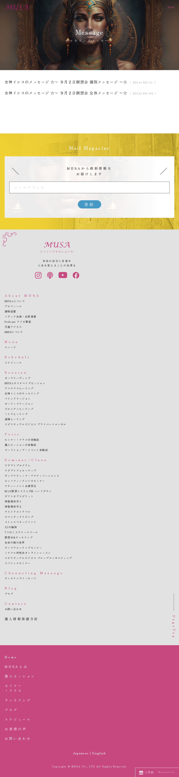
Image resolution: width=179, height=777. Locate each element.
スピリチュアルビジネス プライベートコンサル (35, 424)
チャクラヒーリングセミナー (23, 547)
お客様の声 (16, 729)
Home (11, 657)
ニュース (10, 347)
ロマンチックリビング (19, 517)
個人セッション (20, 676)
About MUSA (23, 295)
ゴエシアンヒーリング (19, 409)
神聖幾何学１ (13, 501)
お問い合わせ (13, 609)
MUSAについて (15, 301)
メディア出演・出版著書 (20, 316)
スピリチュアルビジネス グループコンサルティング (38, 558)
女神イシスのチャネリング (22, 393)
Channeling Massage (34, 572)
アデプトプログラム (18, 465)
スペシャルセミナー (18, 563)
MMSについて (14, 332)
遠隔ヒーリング (15, 419)
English (99, 753)
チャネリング (18, 700)
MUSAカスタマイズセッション (25, 383)
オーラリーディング (18, 378)
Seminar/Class (26, 459)
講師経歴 (10, 311)
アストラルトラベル (18, 511)
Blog (11, 588)
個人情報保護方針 (22, 618)
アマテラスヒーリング (19, 388)
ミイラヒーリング (16, 414)
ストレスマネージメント (20, 522)
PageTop (174, 627)
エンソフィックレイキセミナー (25, 481)
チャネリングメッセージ (20, 578)
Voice (13, 434)
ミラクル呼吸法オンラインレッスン (28, 553)
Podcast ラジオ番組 (18, 321)
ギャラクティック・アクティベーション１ (32, 475)
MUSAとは (16, 666)
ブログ (9, 593)
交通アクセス (13, 327)
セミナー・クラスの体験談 (22, 439)
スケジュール (13, 362)
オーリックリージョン (19, 403)
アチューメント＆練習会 (20, 486)
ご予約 (160, 772)
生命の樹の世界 (15, 542)
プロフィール (13, 306)
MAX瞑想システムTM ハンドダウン (28, 491)
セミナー (89, 688)
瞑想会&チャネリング (19, 537)
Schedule (18, 356)
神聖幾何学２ (13, 506)
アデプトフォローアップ (20, 470)
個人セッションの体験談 (20, 445)
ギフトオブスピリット (19, 496)
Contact (16, 603)
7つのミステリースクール (21, 532)
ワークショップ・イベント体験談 (26, 450)
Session (16, 372)
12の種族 (11, 527)
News (12, 341)
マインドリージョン (18, 398)
